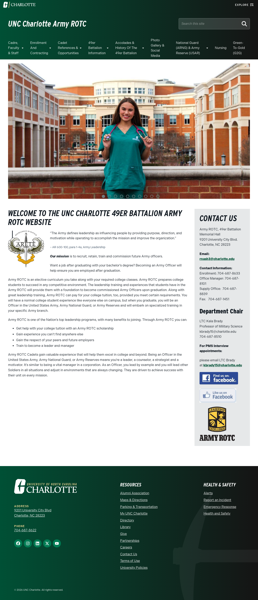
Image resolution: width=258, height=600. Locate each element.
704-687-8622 (25, 530)
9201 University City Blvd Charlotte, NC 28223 (32, 512)
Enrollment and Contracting (39, 48)
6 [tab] (133, 196)
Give (123, 534)
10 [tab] (157, 196)
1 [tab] (103, 196)
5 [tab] (127, 196)
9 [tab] (151, 196)
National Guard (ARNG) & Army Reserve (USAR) (188, 48)
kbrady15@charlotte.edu (222, 365)
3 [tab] (115, 196)
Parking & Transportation (139, 507)
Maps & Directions (134, 500)
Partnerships (129, 541)
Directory (127, 520)
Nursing (221, 48)
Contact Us (128, 554)
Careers (126, 547)
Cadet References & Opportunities (68, 48)
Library (125, 527)
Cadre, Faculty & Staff (13, 48)
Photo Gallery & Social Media (157, 48)
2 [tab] (109, 196)
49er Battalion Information (97, 48)
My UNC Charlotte (134, 513)
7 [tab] (139, 196)
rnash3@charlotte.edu (217, 259)
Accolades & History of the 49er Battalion (126, 48)
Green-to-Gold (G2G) (239, 48)
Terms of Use (130, 561)
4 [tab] (121, 196)
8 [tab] (145, 196)
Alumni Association (134, 493)
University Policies (134, 568)
